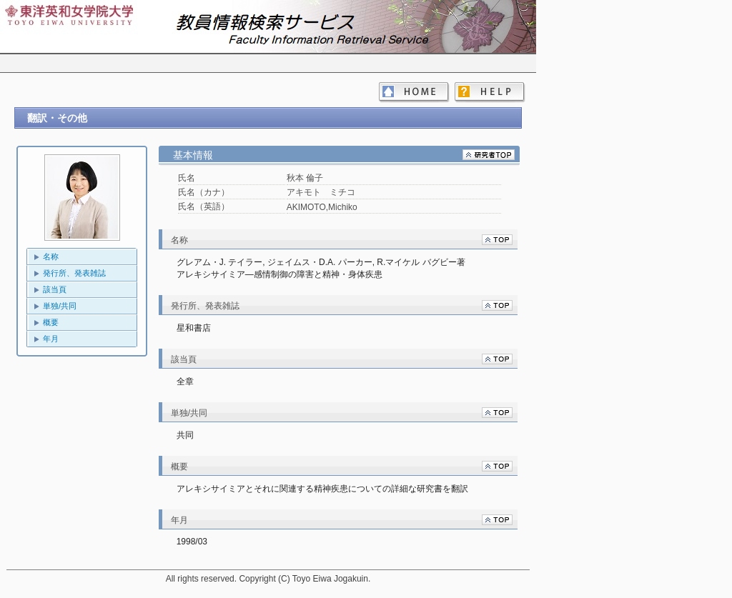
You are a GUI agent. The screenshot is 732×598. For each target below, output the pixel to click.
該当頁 (54, 289)
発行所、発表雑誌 (74, 273)
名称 (51, 256)
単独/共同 (59, 306)
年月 (51, 338)
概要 (51, 322)
